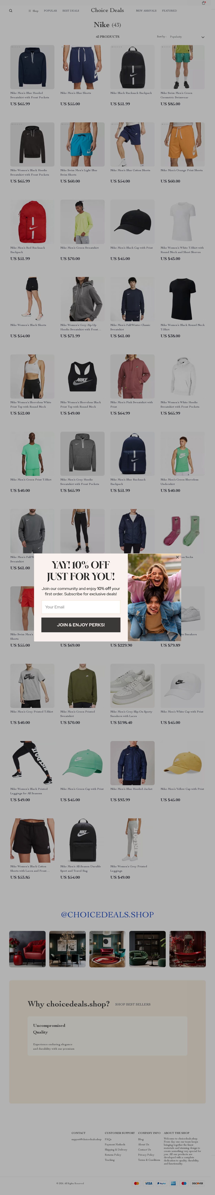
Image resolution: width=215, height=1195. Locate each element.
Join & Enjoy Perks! (81, 625)
